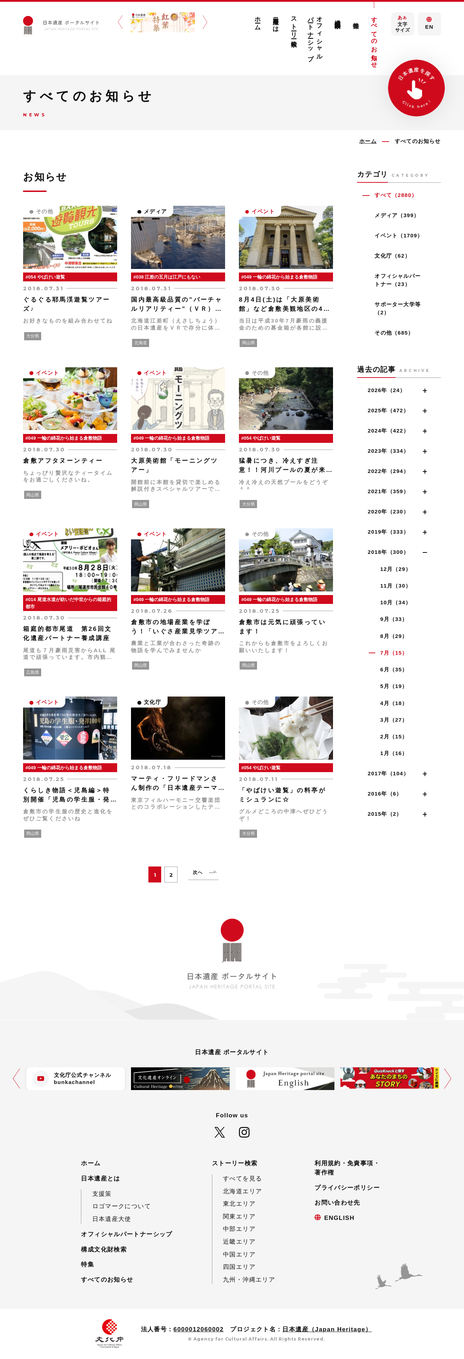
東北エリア (239, 1203)
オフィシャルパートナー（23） (398, 280)
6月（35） (394, 669)
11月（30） (395, 586)
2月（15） (394, 736)
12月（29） (395, 569)
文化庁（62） (392, 256)
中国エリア (239, 1254)
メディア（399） (397, 215)
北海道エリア (242, 1191)
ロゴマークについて (121, 1206)
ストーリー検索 (294, 24)
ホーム (257, 20)
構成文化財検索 (337, 17)
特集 (356, 18)
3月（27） (394, 720)
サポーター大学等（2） (398, 308)
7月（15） (394, 653)
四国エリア (239, 1267)
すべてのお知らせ (374, 38)
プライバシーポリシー (347, 1187)
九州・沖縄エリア (249, 1279)
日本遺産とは (275, 20)
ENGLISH (339, 1218)
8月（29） (394, 636)
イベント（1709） (399, 235)
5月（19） (394, 686)
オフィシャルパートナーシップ (315, 35)
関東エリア (239, 1216)
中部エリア (239, 1229)
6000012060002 (199, 1329)
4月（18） (394, 703)
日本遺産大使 (111, 1219)
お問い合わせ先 (337, 1202)
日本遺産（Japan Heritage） (327, 1329)
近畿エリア (239, 1241)
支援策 (102, 1193)
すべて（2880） (396, 195)
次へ (198, 872)
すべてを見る (242, 1178)
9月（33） (394, 619)
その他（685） (394, 333)
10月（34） (395, 602)
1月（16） (394, 753)
